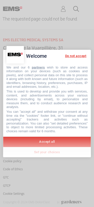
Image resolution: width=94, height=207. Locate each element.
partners (38, 67)
